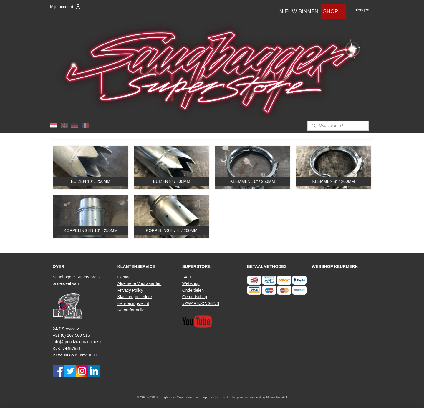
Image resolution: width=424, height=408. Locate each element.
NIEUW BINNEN (298, 11)
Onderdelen (193, 290)
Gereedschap (194, 296)
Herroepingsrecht (133, 303)
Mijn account (66, 7)
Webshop (191, 283)
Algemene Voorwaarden (139, 283)
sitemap (201, 397)
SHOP (333, 11)
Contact (124, 277)
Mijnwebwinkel (276, 397)
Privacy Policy (130, 290)
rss (211, 397)
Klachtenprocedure (134, 296)
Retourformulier (131, 310)
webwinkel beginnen (231, 397)
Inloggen (361, 10)
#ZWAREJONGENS (200, 303)
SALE (187, 277)
